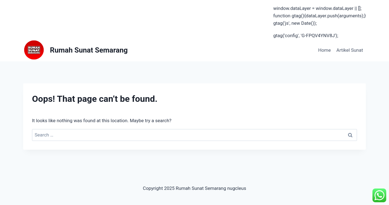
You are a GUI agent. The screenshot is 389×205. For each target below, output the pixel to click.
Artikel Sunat (349, 50)
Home (324, 50)
